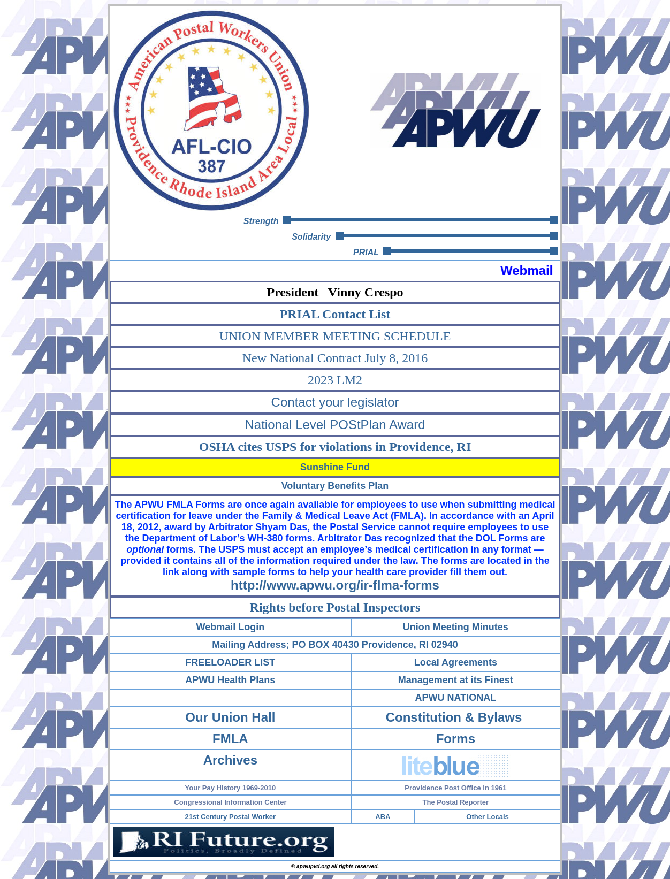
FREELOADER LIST (230, 662)
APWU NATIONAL (456, 697)
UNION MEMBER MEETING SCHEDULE (335, 336)
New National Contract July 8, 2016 (335, 358)
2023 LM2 (335, 380)
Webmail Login (230, 627)
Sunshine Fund (335, 467)
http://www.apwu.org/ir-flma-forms (335, 585)
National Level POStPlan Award (335, 424)
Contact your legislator (335, 402)
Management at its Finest (455, 680)
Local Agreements (455, 662)
